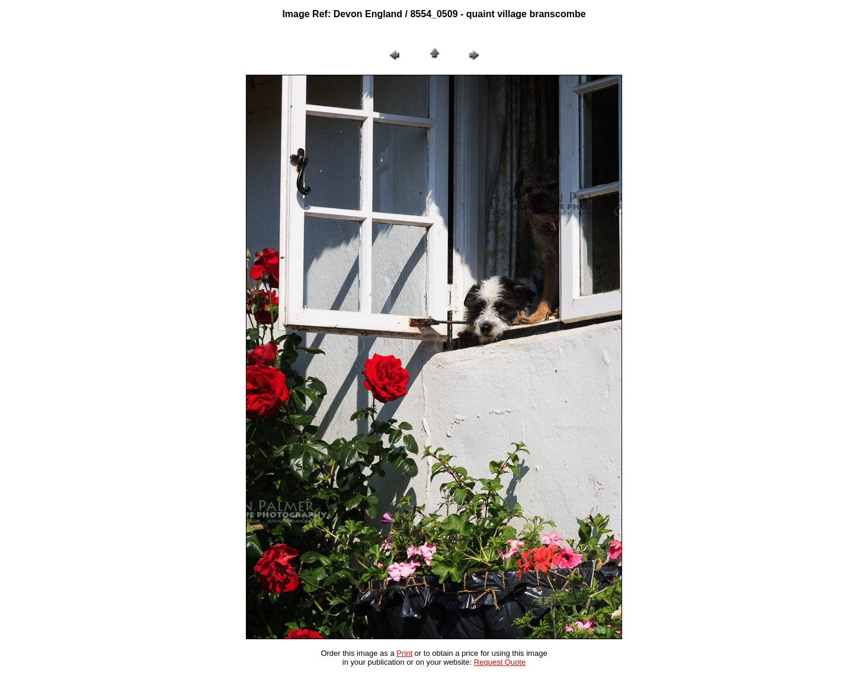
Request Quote (500, 662)
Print (404, 653)
